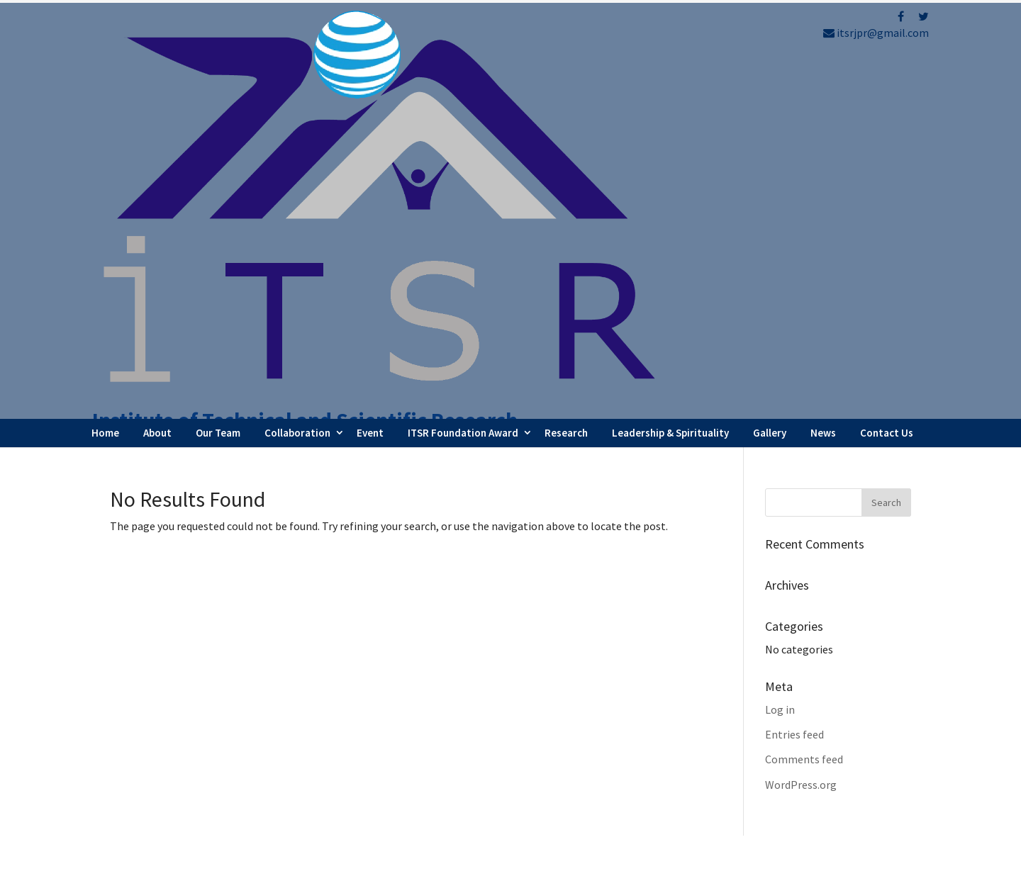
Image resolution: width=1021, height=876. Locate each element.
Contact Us (886, 73)
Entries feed (794, 375)
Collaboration (297, 73)
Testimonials (574, 776)
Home (105, 73)
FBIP (242, 859)
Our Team (218, 73)
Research (566, 73)
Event (370, 73)
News (823, 73)
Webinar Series (578, 738)
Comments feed (804, 400)
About (157, 73)
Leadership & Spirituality (670, 73)
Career (558, 796)
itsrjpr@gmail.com (876, 33)
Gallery (769, 73)
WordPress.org (801, 425)
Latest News (572, 757)
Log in (780, 350)
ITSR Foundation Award (463, 73)
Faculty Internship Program (609, 719)
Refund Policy (787, 763)
